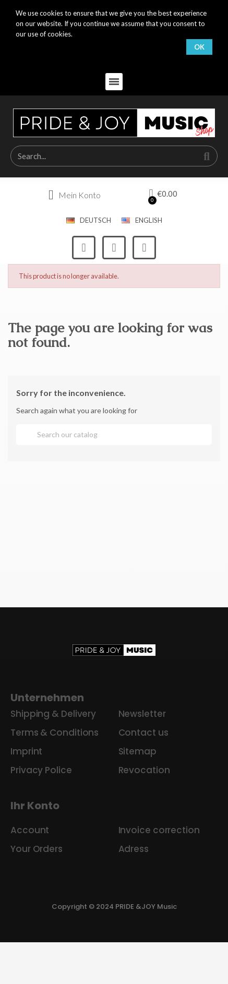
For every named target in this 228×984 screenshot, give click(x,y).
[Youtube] (144, 247)
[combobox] (98, 156)
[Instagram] (114, 247)
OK (199, 47)
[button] (114, 81)
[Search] (114, 434)
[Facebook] (83, 247)
